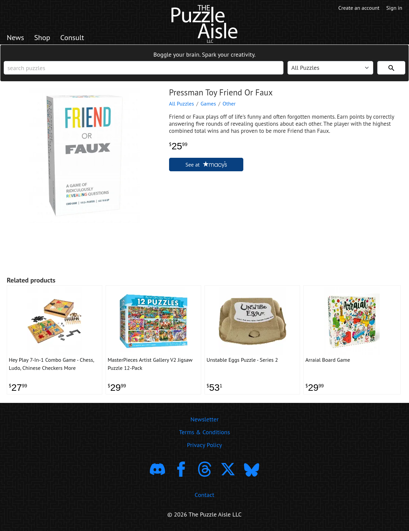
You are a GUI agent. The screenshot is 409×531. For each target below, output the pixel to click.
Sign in (394, 7)
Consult (72, 37)
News (15, 37)
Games (208, 103)
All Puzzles (181, 103)
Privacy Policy (204, 445)
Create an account (359, 7)
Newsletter (204, 419)
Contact (204, 495)
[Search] (391, 68)
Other (229, 103)
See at (206, 164)
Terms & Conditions (204, 432)
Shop (42, 37)
